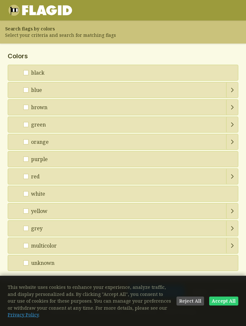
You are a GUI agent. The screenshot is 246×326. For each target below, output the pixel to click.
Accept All (224, 301)
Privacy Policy (23, 315)
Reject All (190, 301)
